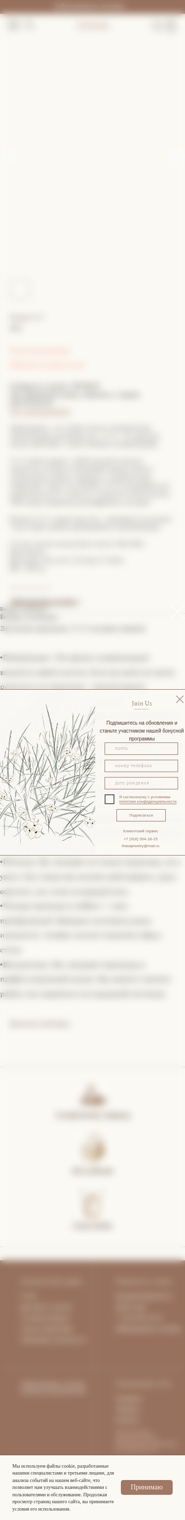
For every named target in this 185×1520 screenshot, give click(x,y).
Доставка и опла (43, 1307)
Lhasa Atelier (92, 1226)
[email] (141, 748)
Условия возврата (45, 1318)
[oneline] (141, 783)
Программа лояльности (53, 1339)
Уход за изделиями (47, 1328)
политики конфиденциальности (148, 801)
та (69, 1307)
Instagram (128, 1398)
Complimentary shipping (92, 1115)
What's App (130, 1307)
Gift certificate (93, 1171)
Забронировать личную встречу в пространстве (53, 1388)
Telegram (127, 1409)
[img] (180, 699)
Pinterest (127, 1420)
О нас (29, 1296)
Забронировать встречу (89, 6)
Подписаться (141, 815)
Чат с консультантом (40, 411)
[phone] (141, 766)
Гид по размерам (40, 350)
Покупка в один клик (47, 365)
